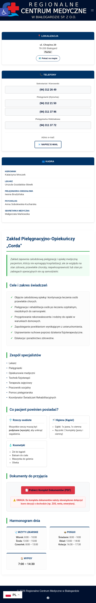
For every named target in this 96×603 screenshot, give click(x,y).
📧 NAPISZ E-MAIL (48, 144)
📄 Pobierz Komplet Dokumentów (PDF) (48, 490)
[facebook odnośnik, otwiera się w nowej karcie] (48, 597)
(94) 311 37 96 (48, 111)
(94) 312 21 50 (48, 103)
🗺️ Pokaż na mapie (48, 58)
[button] (4, 12)
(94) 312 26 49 (48, 89)
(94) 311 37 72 (48, 125)
